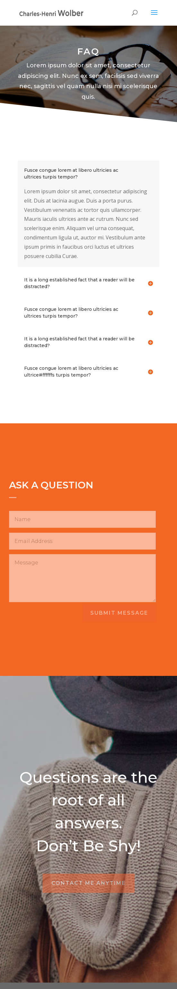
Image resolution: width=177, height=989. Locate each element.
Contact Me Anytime (88, 883)
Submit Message (119, 613)
